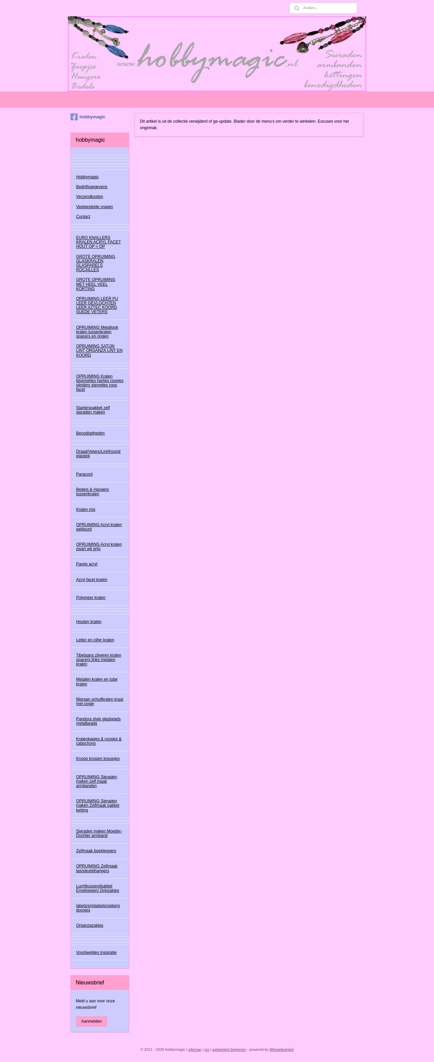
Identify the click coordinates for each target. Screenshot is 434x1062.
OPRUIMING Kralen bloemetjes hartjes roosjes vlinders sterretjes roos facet (99, 383)
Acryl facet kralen (91, 579)
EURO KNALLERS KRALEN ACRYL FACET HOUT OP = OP (98, 242)
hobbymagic (88, 117)
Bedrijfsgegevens (91, 186)
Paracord (84, 474)
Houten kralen (89, 621)
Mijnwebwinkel (282, 1049)
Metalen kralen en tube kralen (97, 681)
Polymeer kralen (91, 597)
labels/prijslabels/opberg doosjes (98, 908)
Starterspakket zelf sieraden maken (93, 410)
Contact (83, 216)
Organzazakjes (89, 925)
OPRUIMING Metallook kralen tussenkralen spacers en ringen (97, 332)
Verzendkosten (89, 196)
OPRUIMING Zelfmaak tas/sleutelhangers (97, 868)
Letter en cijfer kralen (95, 640)
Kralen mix (86, 509)
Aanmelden (91, 1021)
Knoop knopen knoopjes (98, 758)
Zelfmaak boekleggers (96, 850)
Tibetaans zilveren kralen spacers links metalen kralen (98, 659)
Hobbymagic (87, 177)
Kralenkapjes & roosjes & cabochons (99, 741)
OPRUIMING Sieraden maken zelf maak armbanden (96, 781)
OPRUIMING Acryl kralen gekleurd (99, 527)
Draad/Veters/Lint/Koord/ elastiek (98, 453)
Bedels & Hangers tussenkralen (92, 491)
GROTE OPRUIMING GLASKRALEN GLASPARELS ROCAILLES (95, 263)
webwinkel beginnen (229, 1049)
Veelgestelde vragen (94, 206)
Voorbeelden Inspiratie (96, 952)
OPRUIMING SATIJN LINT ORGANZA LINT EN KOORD (99, 350)
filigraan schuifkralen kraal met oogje (99, 701)
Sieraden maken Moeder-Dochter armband (99, 833)
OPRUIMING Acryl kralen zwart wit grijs (99, 546)
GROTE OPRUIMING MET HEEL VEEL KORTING (95, 284)
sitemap (194, 1049)
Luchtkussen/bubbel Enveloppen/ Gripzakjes (97, 888)
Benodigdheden (90, 433)
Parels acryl (87, 564)
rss (207, 1049)
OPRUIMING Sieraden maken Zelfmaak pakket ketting (97, 805)
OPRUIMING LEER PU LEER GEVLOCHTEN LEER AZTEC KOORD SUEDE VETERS (97, 305)
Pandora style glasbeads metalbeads (98, 721)
